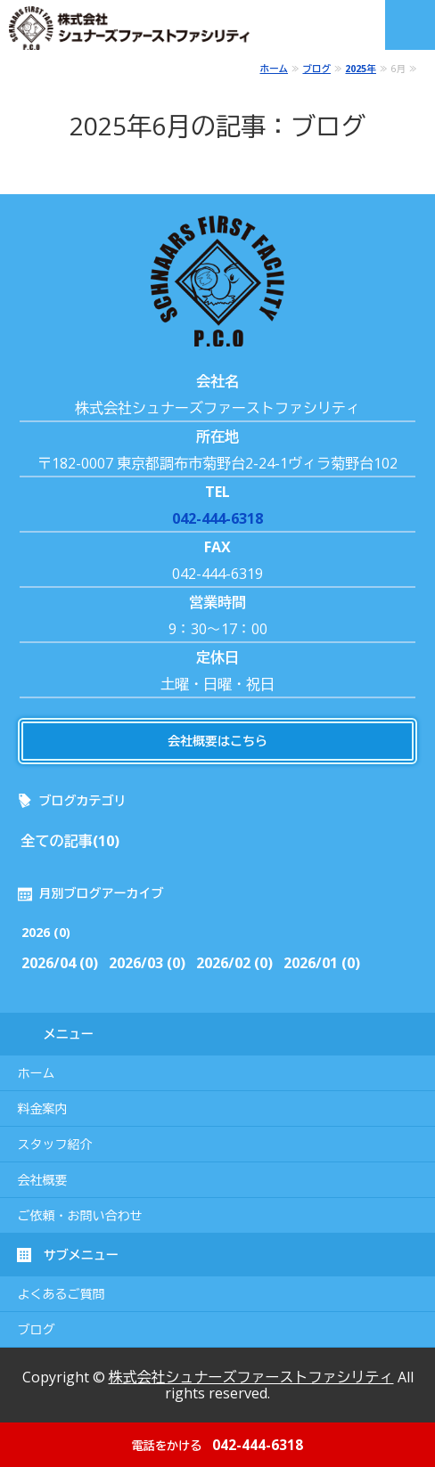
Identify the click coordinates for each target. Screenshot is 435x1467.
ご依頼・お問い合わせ (80, 1216)
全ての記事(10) (70, 841)
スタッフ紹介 (55, 1144)
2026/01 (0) (321, 963)
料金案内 (43, 1109)
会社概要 (43, 1180)
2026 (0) (45, 932)
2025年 (360, 68)
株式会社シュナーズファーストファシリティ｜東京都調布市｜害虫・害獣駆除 (138, 28)
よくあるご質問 (61, 1294)
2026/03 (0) (147, 963)
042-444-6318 (217, 518)
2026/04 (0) (59, 963)
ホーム (273, 68)
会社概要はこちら (217, 740)
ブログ (316, 68)
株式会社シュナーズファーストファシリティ (251, 1377)
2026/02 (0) (234, 963)
